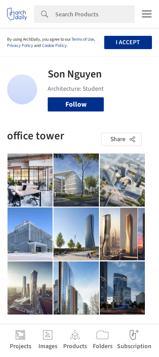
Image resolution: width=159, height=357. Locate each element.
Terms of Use (83, 39)
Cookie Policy (54, 45)
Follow (76, 104)
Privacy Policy (20, 45)
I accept (128, 42)
